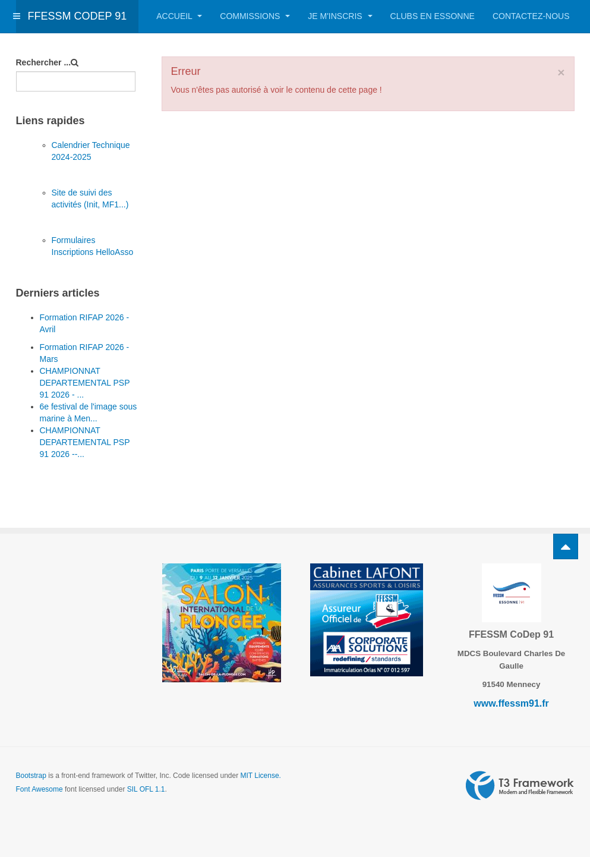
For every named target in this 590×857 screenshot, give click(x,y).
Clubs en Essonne (432, 16)
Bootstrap (31, 775)
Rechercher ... (43, 62)
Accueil (179, 16)
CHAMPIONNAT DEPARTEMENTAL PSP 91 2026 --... (85, 442)
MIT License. (260, 775)
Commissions (255, 16)
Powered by (520, 786)
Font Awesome (39, 789)
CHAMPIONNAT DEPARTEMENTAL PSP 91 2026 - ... (85, 382)
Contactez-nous (531, 16)
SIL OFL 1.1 (146, 789)
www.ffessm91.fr (511, 703)
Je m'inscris (340, 16)
